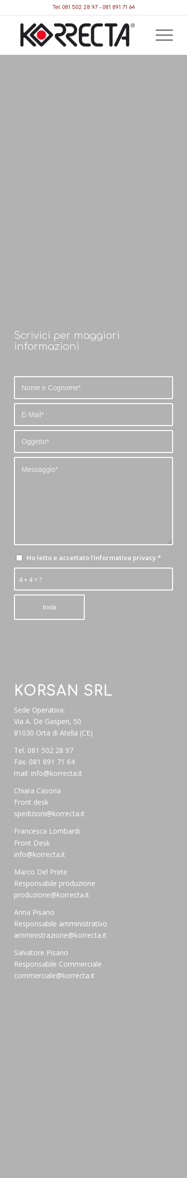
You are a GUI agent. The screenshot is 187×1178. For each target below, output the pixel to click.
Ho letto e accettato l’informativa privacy (93, 557)
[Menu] (159, 35)
